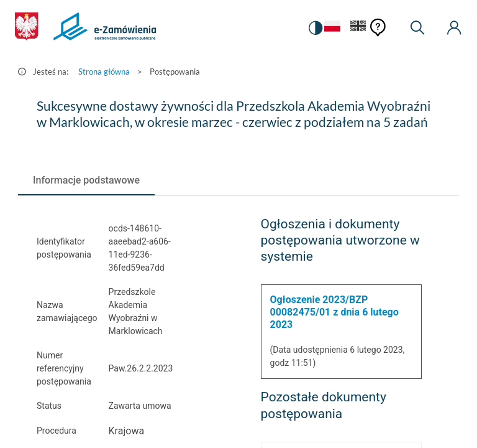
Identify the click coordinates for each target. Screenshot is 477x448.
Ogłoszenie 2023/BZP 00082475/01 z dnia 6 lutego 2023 (334, 312)
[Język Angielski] (358, 28)
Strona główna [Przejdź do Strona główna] (104, 72)
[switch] (315, 28)
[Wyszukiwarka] (417, 28)
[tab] (86, 180)
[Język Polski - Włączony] (332, 28)
